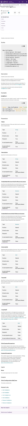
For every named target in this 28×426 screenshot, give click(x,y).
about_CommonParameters (7, 362)
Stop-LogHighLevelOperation (7, 319)
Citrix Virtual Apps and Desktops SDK (11, 4)
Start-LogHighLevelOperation (17, 317)
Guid (16, 255)
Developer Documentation (11, 2)
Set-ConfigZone (6, 397)
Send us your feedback (6, 412)
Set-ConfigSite (18, 84)
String (16, 129)
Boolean (17, 191)
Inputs (3, 27)
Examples (3, 23)
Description (4, 21)
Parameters (4, 25)
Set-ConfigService (7, 395)
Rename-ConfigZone (7, 400)
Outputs (3, 29)
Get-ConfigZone (6, 390)
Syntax (3, 18)
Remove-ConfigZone (7, 402)
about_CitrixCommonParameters (8, 350)
